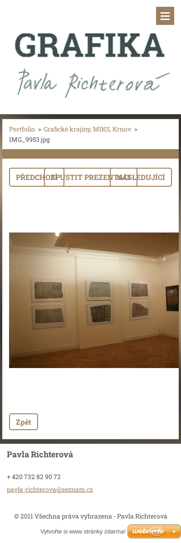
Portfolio (22, 129)
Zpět (23, 422)
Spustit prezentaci (91, 177)
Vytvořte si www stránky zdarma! (83, 531)
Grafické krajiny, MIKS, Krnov (87, 129)
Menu (165, 16)
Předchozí (37, 177)
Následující (141, 177)
